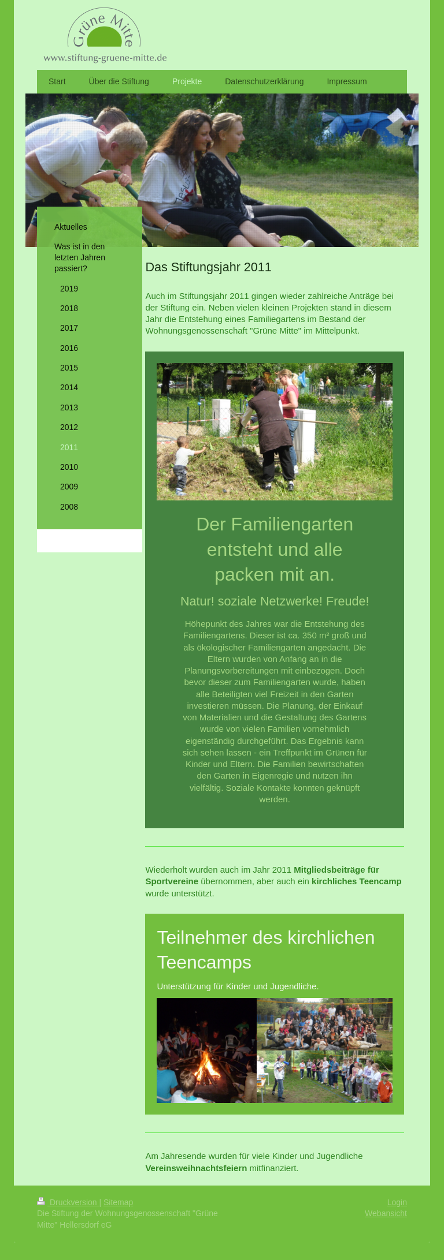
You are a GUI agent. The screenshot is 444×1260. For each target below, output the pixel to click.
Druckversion (68, 1202)
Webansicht (386, 1213)
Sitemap (118, 1202)
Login (397, 1202)
